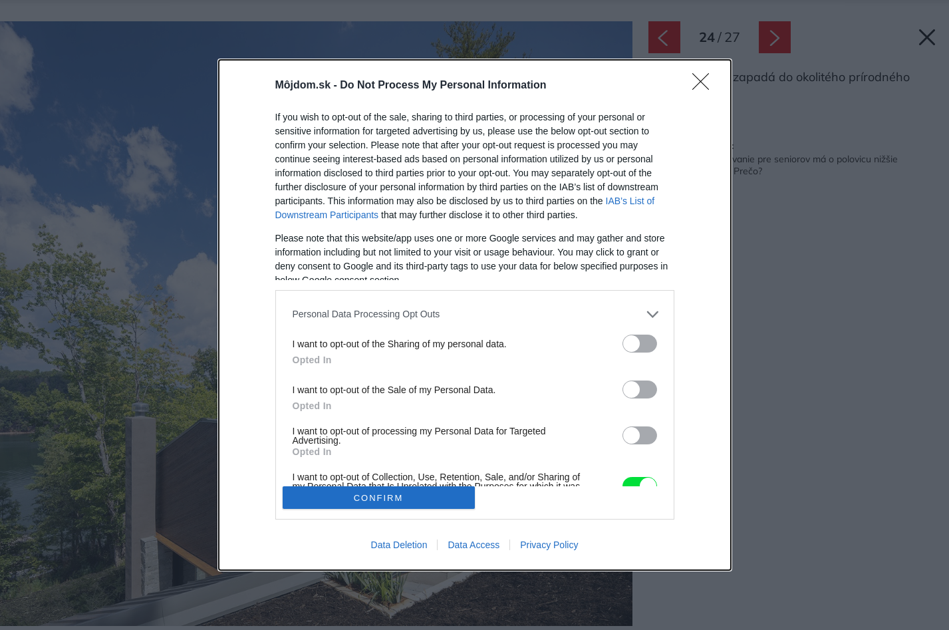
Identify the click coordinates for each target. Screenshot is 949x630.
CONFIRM (379, 498)
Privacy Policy (549, 545)
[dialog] (475, 315)
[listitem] (475, 314)
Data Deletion (399, 545)
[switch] (639, 344)
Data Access (473, 545)
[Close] (705, 85)
